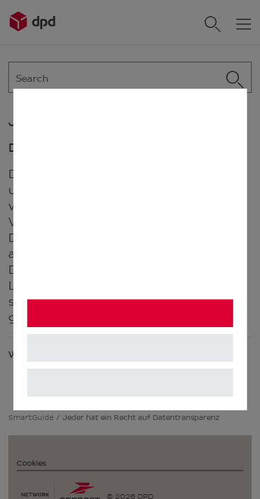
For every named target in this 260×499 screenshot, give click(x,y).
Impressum (184, 282)
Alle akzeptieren (130, 313)
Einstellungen (130, 348)
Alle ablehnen (130, 383)
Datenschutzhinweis (77, 282)
